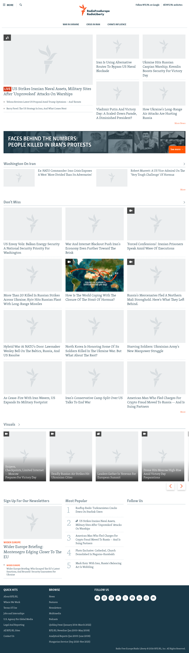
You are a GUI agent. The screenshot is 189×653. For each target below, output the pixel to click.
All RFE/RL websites (173, 5)
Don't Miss (94, 202)
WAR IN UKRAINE (71, 24)
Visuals (12, 425)
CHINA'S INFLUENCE (116, 24)
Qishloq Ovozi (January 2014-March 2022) (70, 625)
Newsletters (55, 608)
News (52, 597)
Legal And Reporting (14, 625)
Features (53, 602)
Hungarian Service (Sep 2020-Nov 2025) (69, 642)
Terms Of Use (10, 608)
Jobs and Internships (14, 613)
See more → (177, 149)
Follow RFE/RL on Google (147, 5)
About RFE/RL (11, 597)
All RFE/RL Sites (12, 630)
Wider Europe (12, 542)
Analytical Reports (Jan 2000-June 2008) (70, 636)
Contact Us (9, 636)
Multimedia (55, 613)
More (182, 190)
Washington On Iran (94, 164)
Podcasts (53, 619)
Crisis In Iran (93, 24)
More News (180, 123)
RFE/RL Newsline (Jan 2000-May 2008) (69, 630)
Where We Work (12, 602)
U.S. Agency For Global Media (18, 619)
